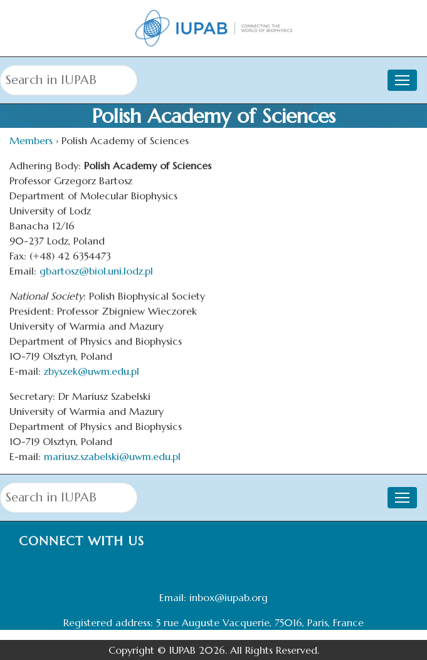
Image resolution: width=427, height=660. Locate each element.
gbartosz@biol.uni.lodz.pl (96, 271)
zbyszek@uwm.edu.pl (91, 371)
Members (31, 140)
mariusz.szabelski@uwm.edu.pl (112, 456)
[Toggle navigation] (402, 80)
